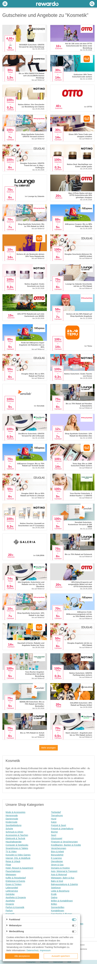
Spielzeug (56, 887)
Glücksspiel (56, 838)
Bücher (54, 832)
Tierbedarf (56, 812)
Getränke (10, 894)
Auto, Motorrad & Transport (64, 871)
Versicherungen (58, 848)
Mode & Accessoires (15, 812)
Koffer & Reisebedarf (16, 878)
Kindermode (11, 822)
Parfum (9, 910)
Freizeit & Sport (58, 825)
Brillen (54, 904)
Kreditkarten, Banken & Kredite (66, 845)
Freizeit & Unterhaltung (62, 828)
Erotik (54, 894)
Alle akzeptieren (22, 956)
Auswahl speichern (61, 956)
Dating (54, 897)
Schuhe (9, 828)
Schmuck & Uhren (14, 832)
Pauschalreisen (13, 871)
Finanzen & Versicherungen (64, 841)
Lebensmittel (12, 887)
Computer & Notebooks (17, 845)
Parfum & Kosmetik (15, 907)
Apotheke (10, 900)
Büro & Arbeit (57, 851)
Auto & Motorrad (59, 874)
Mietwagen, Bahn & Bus (62, 878)
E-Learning (56, 858)
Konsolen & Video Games (18, 855)
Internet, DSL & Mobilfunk (18, 858)
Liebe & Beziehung (60, 891)
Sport (53, 835)
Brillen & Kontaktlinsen (62, 900)
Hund (53, 818)
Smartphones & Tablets (17, 848)
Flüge (8, 864)
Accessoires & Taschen (17, 835)
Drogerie (10, 904)
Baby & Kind (57, 881)
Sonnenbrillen (57, 907)
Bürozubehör (57, 855)
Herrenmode (12, 815)
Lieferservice (12, 891)
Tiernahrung (57, 815)
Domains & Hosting (60, 868)
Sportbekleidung (13, 825)
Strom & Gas (57, 864)
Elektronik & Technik (15, 838)
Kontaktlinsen (57, 910)
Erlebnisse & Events (15, 881)
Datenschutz (32, 950)
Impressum (45, 950)
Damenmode (12, 818)
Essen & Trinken (13, 884)
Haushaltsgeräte (13, 841)
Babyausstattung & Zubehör (64, 884)
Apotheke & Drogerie (16, 897)
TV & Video (11, 851)
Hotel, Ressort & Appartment (19, 868)
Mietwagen (11, 874)
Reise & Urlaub (13, 861)
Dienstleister (57, 861)
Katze (54, 822)
